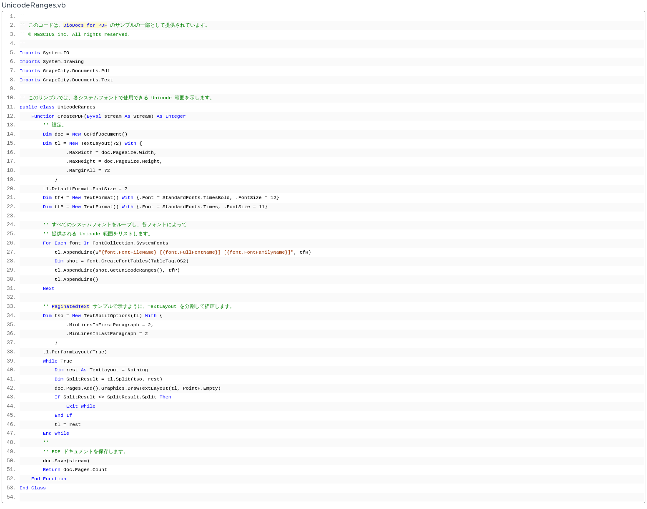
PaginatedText (71, 307)
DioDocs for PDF (85, 25)
